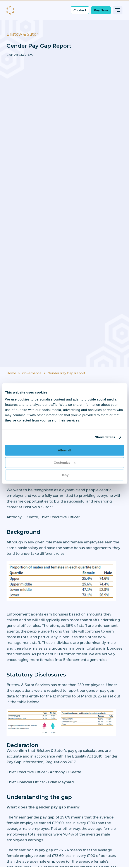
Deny (64, 475)
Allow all (64, 450)
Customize (65, 462)
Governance (31, 373)
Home (11, 373)
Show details (105, 437)
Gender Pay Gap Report (66, 373)
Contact (79, 10)
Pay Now (101, 10)
